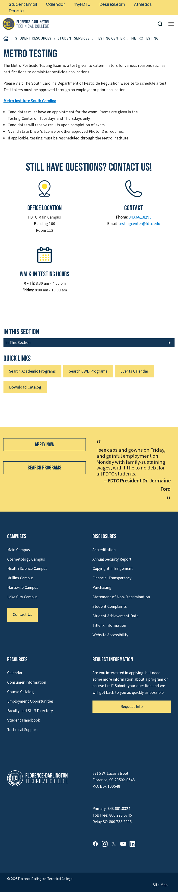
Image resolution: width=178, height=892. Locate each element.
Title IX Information (109, 625)
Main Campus (18, 550)
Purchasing (101, 587)
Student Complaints (109, 606)
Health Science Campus (27, 568)
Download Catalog (25, 387)
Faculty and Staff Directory (30, 711)
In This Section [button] (18, 343)
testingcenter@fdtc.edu (139, 224)
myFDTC (82, 4)
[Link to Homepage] (79, 24)
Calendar (55, 4)
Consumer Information (26, 682)
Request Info (132, 707)
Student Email (23, 4)
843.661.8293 (140, 217)
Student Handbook (23, 720)
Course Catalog (20, 692)
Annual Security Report (111, 559)
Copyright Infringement (112, 568)
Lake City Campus (22, 597)
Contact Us (22, 614)
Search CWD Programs (88, 371)
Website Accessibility (110, 635)
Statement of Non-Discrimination (121, 597)
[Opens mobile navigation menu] (171, 24)
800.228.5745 (120, 815)
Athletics (143, 4)
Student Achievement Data (115, 616)
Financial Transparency (111, 578)
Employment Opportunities (30, 701)
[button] (161, 24)
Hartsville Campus (22, 587)
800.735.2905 (120, 822)
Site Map (160, 885)
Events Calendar (134, 371)
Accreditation (104, 550)
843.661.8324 (119, 809)
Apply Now (44, 444)
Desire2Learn (112, 4)
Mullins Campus (20, 578)
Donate (16, 11)
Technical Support (22, 730)
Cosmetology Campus (26, 559)
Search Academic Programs (32, 371)
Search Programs (44, 467)
